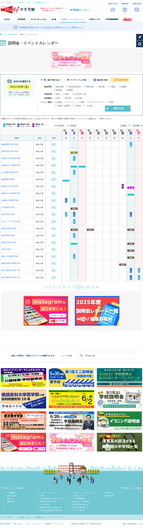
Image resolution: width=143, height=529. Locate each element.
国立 (67, 94)
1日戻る (73, 126)
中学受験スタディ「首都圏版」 (13, 488)
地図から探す (12, 496)
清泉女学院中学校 (8, 228)
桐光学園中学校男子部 (10, 277)
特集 (42, 496)
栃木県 (59, 90)
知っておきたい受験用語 (81, 501)
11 (92, 287)
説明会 (59, 102)
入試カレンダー (79, 496)
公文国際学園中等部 (9, 172)
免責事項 (48, 524)
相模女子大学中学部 (9, 186)
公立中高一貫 (80, 94)
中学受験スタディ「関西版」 (132, 488)
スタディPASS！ (80, 510)
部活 (112, 102)
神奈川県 (90, 87)
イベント (71, 102)
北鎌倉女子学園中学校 (10, 165)
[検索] (105, 355)
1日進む (123, 126)
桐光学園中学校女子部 (10, 270)
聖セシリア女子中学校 (10, 221)
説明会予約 (110, 496)
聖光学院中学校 (8, 214)
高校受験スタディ (41, 2)
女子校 (79, 98)
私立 (58, 94)
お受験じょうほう (25, 2)
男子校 (68, 98)
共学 (58, 98)
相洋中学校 (6, 249)
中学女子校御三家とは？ (81, 507)
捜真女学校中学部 (8, 242)
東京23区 (60, 87)
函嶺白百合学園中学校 (10, 158)
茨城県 (123, 87)
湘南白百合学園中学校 (10, 193)
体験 (82, 102)
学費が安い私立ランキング (49, 501)
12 (97, 287)
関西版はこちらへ (81, 10)
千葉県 (112, 87)
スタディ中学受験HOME (9, 34)
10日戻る (60, 126)
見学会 (78, 106)
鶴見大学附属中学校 (9, 256)
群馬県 (70, 90)
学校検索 (11, 493)
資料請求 (109, 493)
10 (87, 287)
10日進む (136, 126)
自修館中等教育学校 (9, 200)
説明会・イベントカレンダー (84, 493)
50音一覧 (10, 499)
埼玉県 (102, 87)
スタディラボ (55, 517)
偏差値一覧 (11, 501)
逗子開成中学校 (8, 207)
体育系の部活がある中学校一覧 (50, 507)
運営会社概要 (5, 524)
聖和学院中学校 (8, 235)
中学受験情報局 (79, 499)
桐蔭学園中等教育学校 (10, 263)
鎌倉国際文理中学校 (9, 144)
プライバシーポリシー (34, 524)
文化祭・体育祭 (63, 106)
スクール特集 (44, 504)
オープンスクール (97, 102)
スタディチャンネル (48, 493)
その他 (89, 106)
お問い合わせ (18, 524)
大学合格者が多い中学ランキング (51, 499)
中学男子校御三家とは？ (81, 504)
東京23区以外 (75, 87)
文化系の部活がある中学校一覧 (50, 510)
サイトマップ (59, 524)
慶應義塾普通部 (8, 179)
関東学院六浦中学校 (9, 151)
